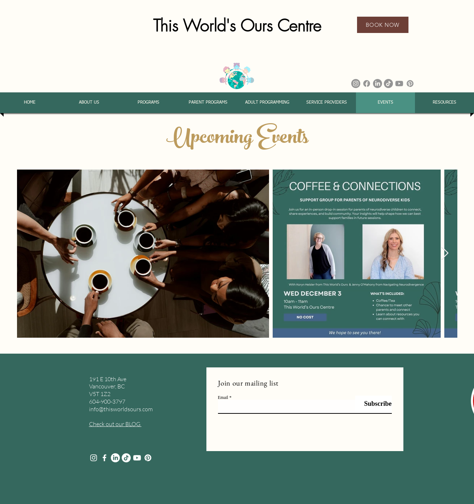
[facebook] (104, 457)
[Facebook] (366, 83)
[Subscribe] (373, 404)
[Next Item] (445, 253)
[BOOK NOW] (382, 25)
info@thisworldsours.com (121, 409)
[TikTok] (388, 83)
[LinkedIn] (377, 83)
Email (223, 397)
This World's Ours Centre (237, 26)
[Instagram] (355, 83)
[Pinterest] (410, 83)
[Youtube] (399, 83)
